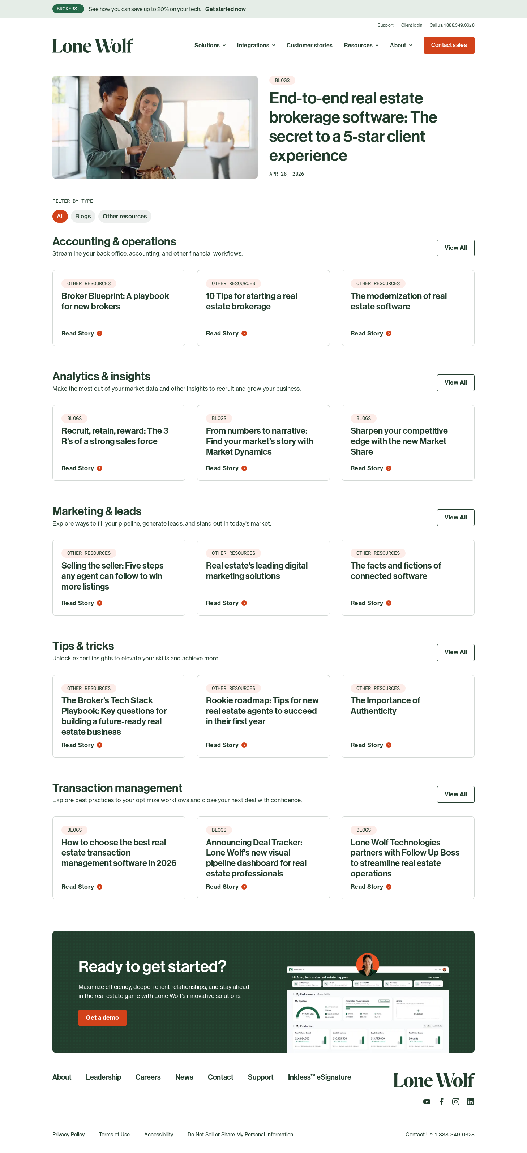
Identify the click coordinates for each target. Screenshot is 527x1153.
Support (386, 25)
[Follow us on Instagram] (455, 1103)
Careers (148, 1077)
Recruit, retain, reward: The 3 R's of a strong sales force (114, 436)
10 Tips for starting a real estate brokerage (251, 301)
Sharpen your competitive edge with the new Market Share (399, 441)
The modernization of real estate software (399, 301)
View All (456, 247)
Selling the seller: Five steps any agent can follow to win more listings (112, 576)
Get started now (225, 9)
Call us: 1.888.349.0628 (452, 25)
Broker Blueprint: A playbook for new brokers (115, 301)
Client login (412, 25)
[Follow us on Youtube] (427, 1103)
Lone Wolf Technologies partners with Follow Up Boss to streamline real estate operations (405, 858)
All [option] (60, 216)
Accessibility (158, 1134)
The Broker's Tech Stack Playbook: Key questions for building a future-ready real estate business (114, 716)
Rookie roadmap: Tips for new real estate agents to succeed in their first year (262, 710)
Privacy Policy (68, 1134)
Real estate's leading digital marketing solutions (257, 571)
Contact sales (449, 45)
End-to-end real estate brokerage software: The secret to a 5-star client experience (353, 127)
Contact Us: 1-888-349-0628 (440, 1134)
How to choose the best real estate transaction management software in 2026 (118, 853)
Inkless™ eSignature (319, 1077)
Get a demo (102, 1017)
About (62, 1077)
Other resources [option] (125, 216)
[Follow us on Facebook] (441, 1103)
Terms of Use (114, 1134)
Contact (220, 1077)
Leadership (103, 1077)
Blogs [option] (83, 216)
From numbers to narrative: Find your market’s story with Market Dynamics (259, 441)
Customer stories (310, 45)
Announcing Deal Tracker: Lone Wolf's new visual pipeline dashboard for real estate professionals (256, 858)
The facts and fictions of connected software (396, 571)
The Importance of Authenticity (385, 705)
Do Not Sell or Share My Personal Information (240, 1134)
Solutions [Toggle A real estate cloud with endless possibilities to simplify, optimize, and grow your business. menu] (210, 45)
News (184, 1077)
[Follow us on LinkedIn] (470, 1103)
